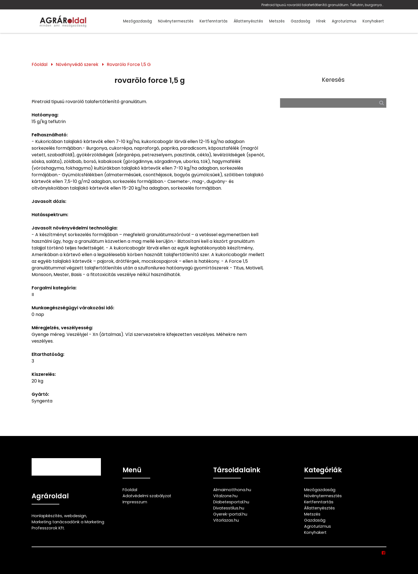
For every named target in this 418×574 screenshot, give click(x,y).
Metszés (277, 21)
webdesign (75, 516)
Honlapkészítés (47, 516)
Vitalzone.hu (225, 496)
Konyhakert (373, 21)
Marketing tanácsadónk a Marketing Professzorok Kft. (68, 525)
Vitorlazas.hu (226, 520)
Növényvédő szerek (77, 64)
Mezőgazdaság (137, 21)
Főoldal (39, 64)
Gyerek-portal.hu (230, 514)
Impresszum (135, 502)
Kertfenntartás (214, 21)
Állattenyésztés (248, 21)
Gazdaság (300, 21)
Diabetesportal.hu (231, 502)
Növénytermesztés (175, 21)
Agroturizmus (344, 21)
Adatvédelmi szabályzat (147, 496)
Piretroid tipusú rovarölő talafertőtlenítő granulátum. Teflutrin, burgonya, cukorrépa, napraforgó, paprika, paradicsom (322, 4)
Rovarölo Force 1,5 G (129, 64)
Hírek (321, 21)
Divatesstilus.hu (228, 508)
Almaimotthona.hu (232, 490)
